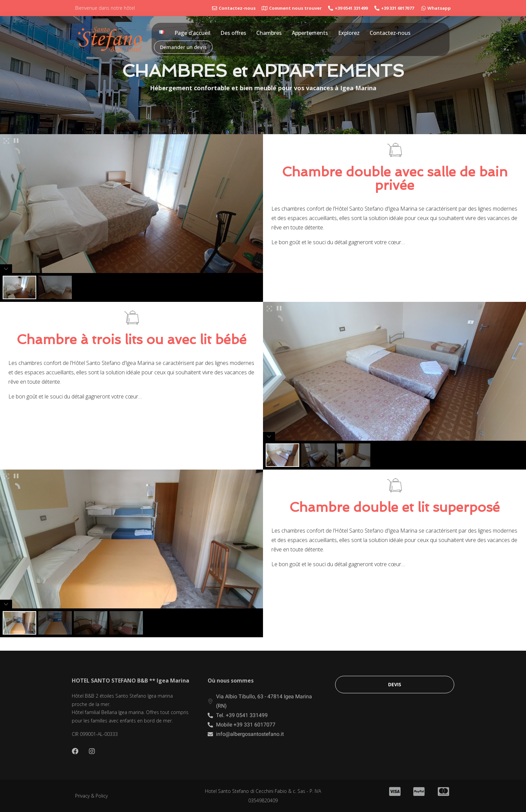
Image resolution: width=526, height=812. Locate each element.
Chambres (269, 33)
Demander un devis (183, 47)
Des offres (233, 33)
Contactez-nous (390, 33)
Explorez (349, 33)
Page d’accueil (192, 33)
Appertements (310, 33)
